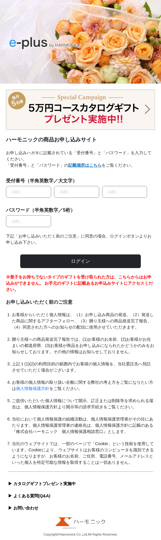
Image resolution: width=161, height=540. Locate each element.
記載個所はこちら (85, 165)
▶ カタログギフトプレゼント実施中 (42, 483)
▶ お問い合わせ (23, 508)
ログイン (80, 261)
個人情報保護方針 (32, 388)
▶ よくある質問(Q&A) (29, 495)
